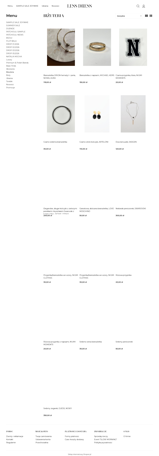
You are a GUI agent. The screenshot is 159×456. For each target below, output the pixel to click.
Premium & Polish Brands (17, 63)
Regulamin (11, 442)
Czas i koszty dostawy (74, 439)
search (138, 6)
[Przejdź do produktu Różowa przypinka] (133, 247)
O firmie (127, 436)
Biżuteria (10, 72)
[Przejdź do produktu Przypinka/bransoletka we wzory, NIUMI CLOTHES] (61, 247)
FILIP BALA (11, 41)
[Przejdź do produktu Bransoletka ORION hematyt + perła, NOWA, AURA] (61, 47)
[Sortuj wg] (129, 16)
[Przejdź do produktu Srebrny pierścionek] (133, 314)
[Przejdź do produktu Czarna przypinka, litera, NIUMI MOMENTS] (133, 47)
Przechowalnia (42, 442)
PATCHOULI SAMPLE (15, 32)
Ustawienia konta (43, 439)
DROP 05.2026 (12, 53)
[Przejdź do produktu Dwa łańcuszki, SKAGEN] (133, 114)
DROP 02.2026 (12, 47)
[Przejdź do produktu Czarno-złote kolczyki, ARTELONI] (97, 114)
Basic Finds (11, 66)
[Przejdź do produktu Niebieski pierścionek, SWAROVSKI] (133, 180)
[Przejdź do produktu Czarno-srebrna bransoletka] (61, 114)
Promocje (10, 88)
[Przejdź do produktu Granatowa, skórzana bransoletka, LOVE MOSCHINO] (97, 180)
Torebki (9, 81)
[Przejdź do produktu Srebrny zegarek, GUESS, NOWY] (61, 380)
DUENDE (10, 28)
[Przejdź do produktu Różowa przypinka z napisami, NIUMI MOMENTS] (61, 314)
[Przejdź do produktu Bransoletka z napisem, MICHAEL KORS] (97, 47)
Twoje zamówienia (44, 436)
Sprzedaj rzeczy (101, 436)
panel (143, 6)
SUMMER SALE (13, 25)
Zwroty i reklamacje (14, 436)
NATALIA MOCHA (14, 56)
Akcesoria (10, 69)
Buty (8, 75)
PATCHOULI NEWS (14, 35)
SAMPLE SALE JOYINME (17, 22)
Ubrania (9, 78)
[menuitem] (10, 6)
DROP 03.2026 (12, 50)
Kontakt (9, 439)
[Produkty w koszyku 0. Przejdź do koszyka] (152, 7)
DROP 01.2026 (12, 44)
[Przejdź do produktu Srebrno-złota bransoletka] (97, 314)
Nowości (10, 84)
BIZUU (9, 38)
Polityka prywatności (103, 442)
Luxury (9, 60)
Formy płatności (72, 436)
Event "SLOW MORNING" (105, 439)
